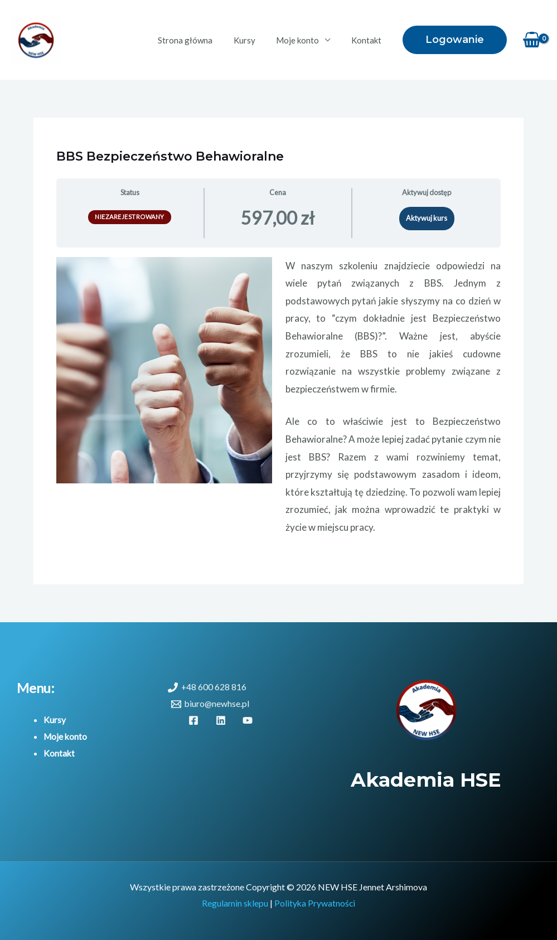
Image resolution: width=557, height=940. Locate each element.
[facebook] (195, 720)
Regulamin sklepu (234, 903)
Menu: (36, 688)
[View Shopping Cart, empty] (532, 40)
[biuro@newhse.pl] (211, 704)
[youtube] (249, 720)
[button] (455, 40)
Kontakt (368, 40)
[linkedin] (222, 720)
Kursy (254, 40)
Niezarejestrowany (129, 216)
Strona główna (199, 40)
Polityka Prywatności (315, 903)
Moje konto (303, 40)
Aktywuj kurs (426, 218)
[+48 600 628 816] (207, 687)
